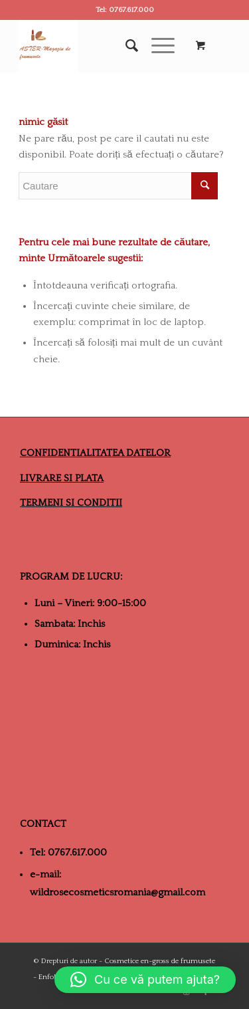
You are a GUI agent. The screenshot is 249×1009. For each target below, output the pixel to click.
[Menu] (156, 45)
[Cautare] (125, 45)
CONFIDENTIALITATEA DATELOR (95, 453)
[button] (145, 979)
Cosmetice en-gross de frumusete (159, 961)
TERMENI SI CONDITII (71, 502)
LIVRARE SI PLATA (62, 478)
